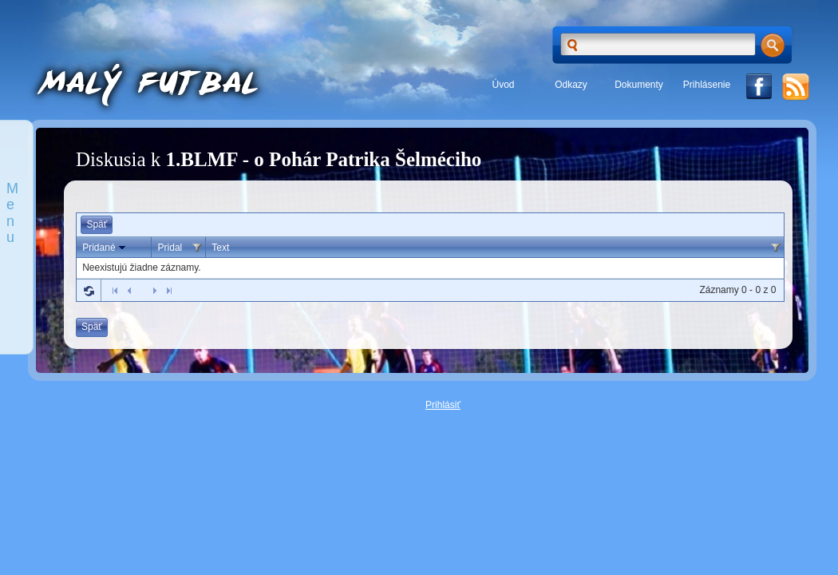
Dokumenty (639, 84)
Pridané (105, 247)
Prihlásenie (706, 84)
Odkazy (571, 84)
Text (220, 247)
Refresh (88, 290)
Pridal (170, 247)
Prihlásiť (443, 404)
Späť (96, 224)
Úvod (503, 84)
